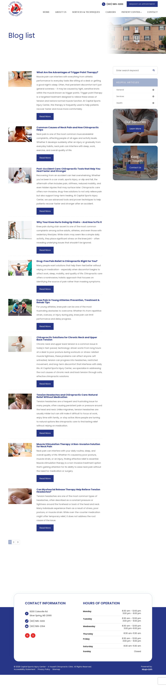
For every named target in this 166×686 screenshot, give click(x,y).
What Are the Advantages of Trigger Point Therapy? (63, 74)
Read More (45, 119)
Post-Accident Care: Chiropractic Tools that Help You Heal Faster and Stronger (68, 173)
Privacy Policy (44, 678)
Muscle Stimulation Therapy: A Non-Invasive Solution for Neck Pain (65, 453)
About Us (60, 12)
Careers (111, 12)
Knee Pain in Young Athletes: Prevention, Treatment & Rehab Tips (69, 308)
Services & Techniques (86, 12)
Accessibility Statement (24, 678)
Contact (152, 12)
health (119, 103)
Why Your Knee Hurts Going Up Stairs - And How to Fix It (69, 227)
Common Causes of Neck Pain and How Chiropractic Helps (62, 131)
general (120, 89)
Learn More (135, 129)
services (120, 96)
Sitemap (56, 678)
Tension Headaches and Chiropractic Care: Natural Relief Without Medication (69, 404)
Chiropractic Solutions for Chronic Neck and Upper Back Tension (69, 346)
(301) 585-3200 (115, 4)
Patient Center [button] (132, 12)
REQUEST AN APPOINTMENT (142, 4)
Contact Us (135, 168)
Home (46, 12)
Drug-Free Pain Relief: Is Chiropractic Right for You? (69, 267)
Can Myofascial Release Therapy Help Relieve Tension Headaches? (66, 499)
